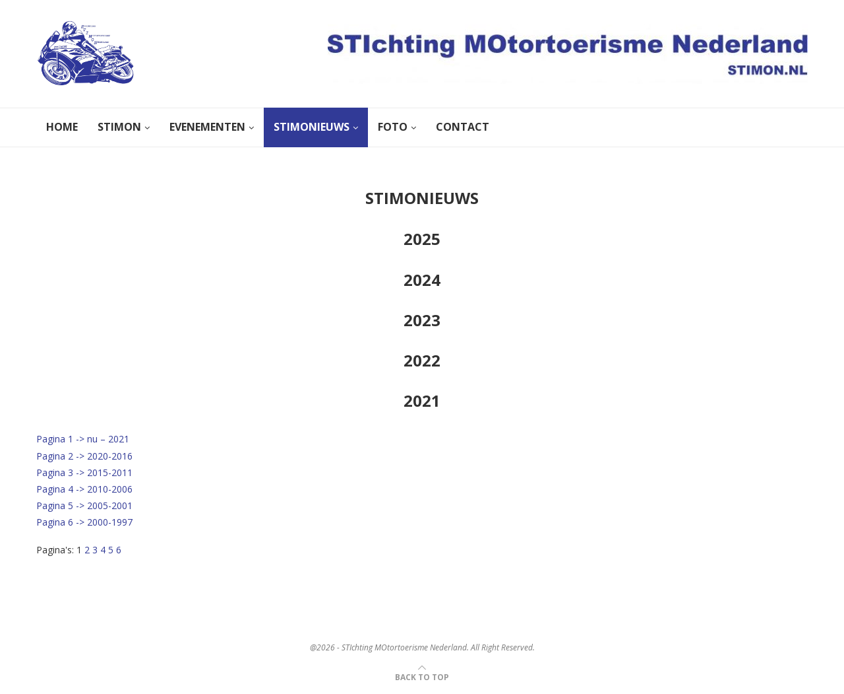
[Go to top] (422, 676)
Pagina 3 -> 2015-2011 (84, 472)
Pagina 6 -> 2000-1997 (84, 522)
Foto (392, 127)
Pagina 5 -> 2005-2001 (84, 505)
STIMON (119, 127)
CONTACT (462, 127)
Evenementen (207, 127)
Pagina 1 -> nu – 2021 (82, 439)
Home (62, 127)
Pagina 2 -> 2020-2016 (84, 456)
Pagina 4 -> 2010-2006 (84, 489)
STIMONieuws (311, 127)
